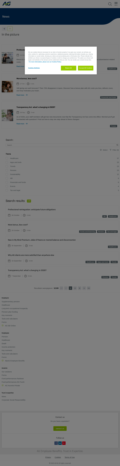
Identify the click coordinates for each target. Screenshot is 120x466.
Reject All (68, 68)
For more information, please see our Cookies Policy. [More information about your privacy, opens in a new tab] (45, 61)
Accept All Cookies (85, 68)
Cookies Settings (34, 68)
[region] (61, 60)
